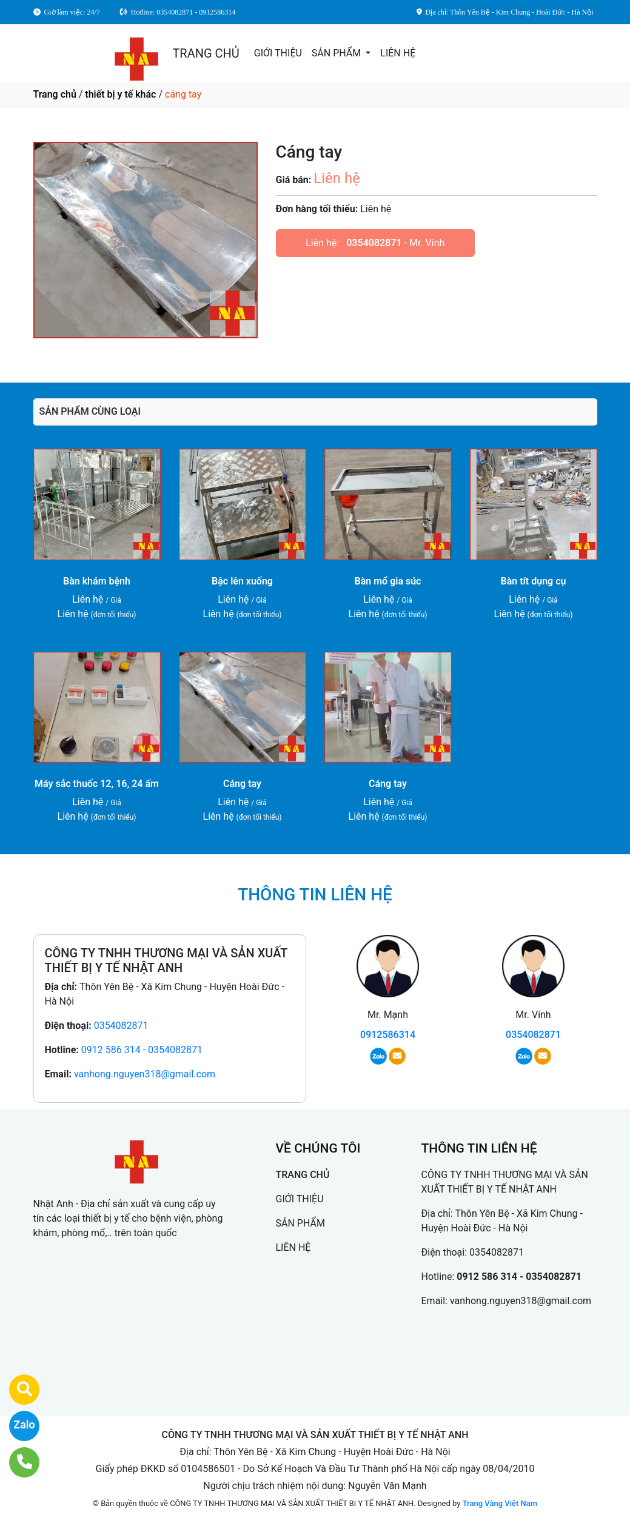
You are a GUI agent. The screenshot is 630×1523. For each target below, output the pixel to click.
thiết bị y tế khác (120, 94)
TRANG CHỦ (205, 53)
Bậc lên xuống (242, 581)
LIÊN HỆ (397, 53)
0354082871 (373, 243)
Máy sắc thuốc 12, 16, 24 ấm (97, 783)
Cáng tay (242, 783)
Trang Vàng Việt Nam (500, 1503)
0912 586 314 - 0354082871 (142, 1050)
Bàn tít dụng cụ (533, 581)
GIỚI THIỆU (278, 53)
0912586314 (387, 1034)
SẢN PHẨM (337, 53)
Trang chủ (54, 94)
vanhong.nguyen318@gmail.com (144, 1074)
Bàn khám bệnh (96, 581)
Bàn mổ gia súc (388, 581)
